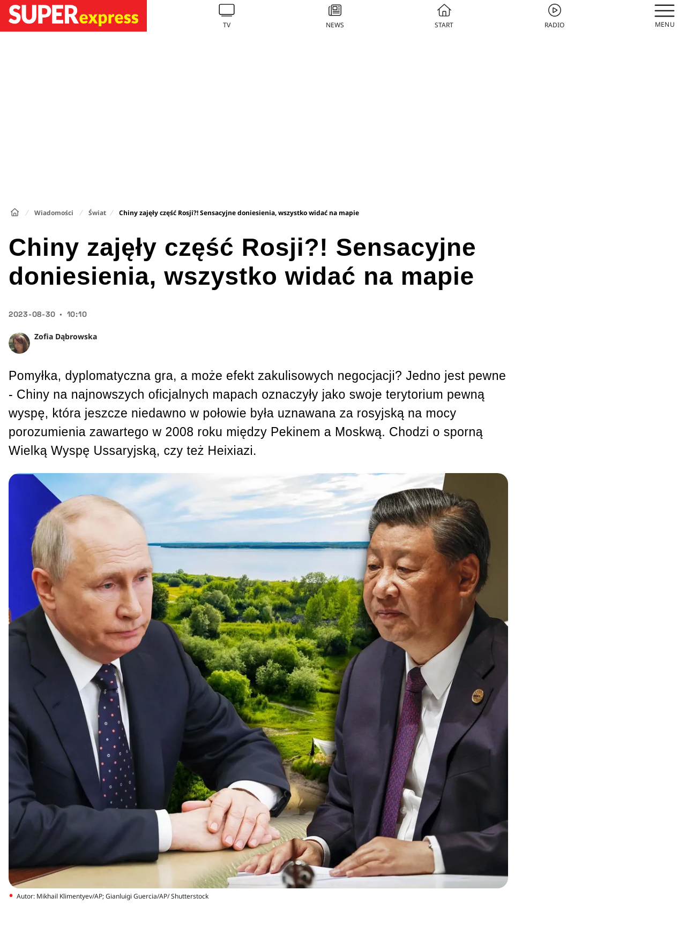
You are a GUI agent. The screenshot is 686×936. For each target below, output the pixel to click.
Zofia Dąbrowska (65, 336)
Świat (97, 212)
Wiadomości (53, 212)
